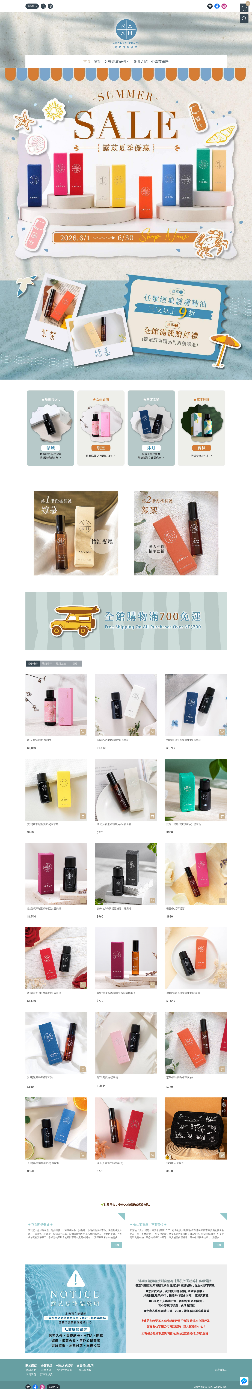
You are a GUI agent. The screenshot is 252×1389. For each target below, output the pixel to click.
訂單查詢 (46, 1370)
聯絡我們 (31, 1370)
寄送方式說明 (64, 1370)
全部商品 (46, 1365)
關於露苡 (31, 1365)
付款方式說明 (64, 1365)
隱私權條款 (85, 1370)
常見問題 (31, 1374)
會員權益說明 (85, 1365)
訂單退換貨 (46, 1374)
